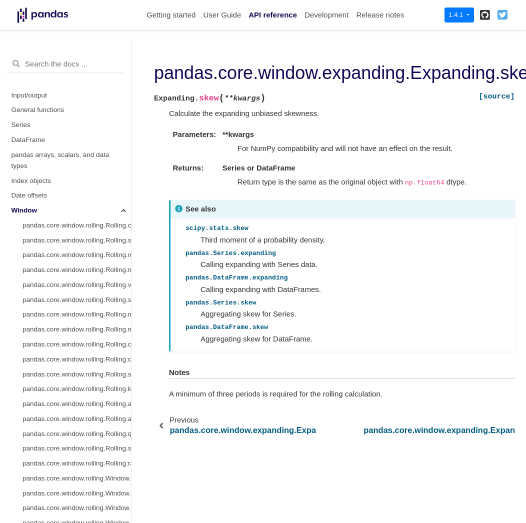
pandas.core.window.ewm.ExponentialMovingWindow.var (76, 328)
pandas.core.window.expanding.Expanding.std (76, 106)
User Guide (222, 14)
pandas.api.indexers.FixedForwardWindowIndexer (76, 388)
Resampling (29, 433)
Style (19, 448)
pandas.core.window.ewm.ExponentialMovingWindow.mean (76, 284)
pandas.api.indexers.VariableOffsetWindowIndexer (76, 403)
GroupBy (25, 418)
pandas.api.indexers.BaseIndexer (72, 374)
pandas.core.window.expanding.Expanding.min (76, 120)
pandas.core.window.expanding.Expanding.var (76, 90)
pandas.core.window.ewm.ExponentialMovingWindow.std (76, 314)
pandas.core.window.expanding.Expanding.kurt (76, 194)
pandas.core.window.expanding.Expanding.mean (76, 61)
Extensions (28, 492)
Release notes (380, 14)
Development (326, 14)
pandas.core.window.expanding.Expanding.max (76, 135)
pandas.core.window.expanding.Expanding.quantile (76, 240)
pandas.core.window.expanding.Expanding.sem (76, 254)
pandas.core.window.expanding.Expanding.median (76, 76)
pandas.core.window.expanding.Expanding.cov (76, 165)
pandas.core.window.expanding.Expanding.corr (76, 150)
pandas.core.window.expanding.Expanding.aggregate (76, 224)
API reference (272, 14)
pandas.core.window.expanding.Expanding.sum (76, 46)
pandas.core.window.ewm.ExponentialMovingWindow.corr (76, 344)
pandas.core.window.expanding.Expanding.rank (76, 269)
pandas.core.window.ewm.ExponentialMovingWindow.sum (76, 299)
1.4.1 (456, 14)
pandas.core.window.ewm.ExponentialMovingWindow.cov (76, 358)
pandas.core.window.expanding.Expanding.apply (76, 210)
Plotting (23, 462)
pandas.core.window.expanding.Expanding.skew (76, 180)
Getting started (171, 14)
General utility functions (47, 478)
